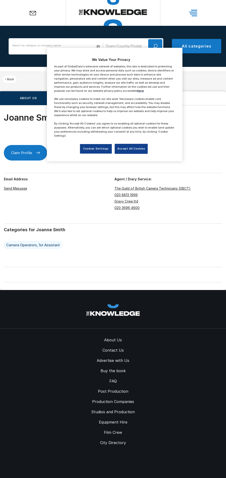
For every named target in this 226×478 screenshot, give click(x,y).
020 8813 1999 (126, 195)
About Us (113, 340)
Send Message (15, 188)
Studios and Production (113, 411)
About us (28, 98)
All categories (196, 46)
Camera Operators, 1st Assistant (33, 245)
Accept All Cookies (131, 148)
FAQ (113, 381)
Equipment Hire (113, 422)
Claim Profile (25, 152)
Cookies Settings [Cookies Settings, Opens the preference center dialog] (95, 148)
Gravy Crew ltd (126, 201)
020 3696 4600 (127, 208)
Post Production (113, 391)
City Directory (113, 442)
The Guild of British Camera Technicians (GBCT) (152, 188)
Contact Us (113, 350)
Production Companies (113, 401)
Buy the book (113, 370)
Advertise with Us (113, 360)
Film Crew (113, 432)
